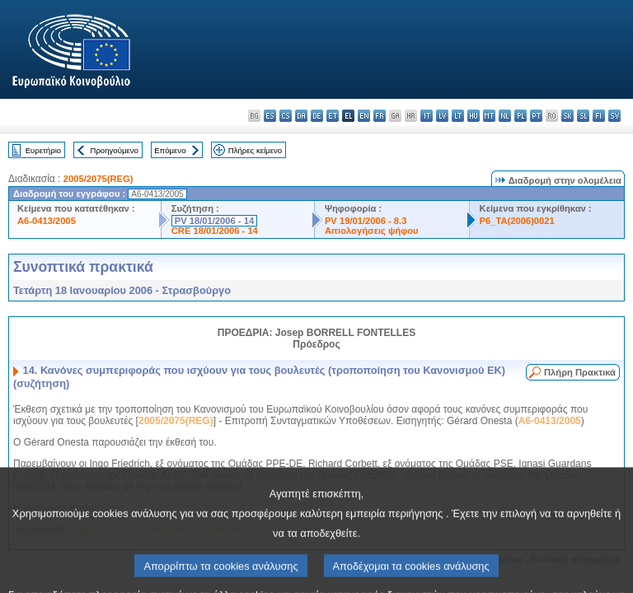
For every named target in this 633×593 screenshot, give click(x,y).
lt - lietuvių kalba (458, 116)
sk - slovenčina (567, 116)
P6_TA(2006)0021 (517, 221)
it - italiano (426, 116)
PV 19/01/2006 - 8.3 (366, 221)
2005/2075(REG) (98, 179)
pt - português (536, 116)
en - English (364, 116)
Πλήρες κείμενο (255, 150)
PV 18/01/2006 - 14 (214, 221)
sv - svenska (614, 116)
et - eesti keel (332, 116)
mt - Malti (489, 116)
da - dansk (301, 116)
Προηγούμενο (114, 150)
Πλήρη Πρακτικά (580, 372)
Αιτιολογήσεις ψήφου (372, 231)
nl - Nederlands (505, 116)
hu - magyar (473, 116)
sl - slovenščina (583, 116)
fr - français (379, 116)
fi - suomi (599, 116)
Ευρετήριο (43, 150)
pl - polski (520, 116)
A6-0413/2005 (46, 221)
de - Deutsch (317, 116)
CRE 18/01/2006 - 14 (214, 231)
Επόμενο (169, 150)
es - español (270, 116)
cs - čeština (285, 116)
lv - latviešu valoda (442, 116)
